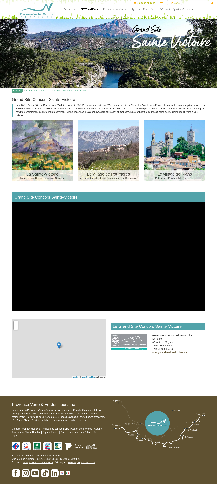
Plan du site (66, 432)
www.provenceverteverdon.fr (38, 462)
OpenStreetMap (88, 377)
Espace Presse (50, 432)
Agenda (143, 9)
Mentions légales (31, 428)
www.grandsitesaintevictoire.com (169, 352)
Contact (16, 428)
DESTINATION (89, 9)
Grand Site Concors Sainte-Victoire (68, 90)
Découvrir (69, 9)
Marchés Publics (83, 432)
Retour (17, 91)
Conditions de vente (81, 428)
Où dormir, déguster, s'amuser (176, 9)
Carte (175, 3)
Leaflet (75, 377)
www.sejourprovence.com (81, 462)
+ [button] (16, 323)
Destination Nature (36, 90)
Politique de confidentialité (55, 428)
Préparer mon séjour (115, 9)
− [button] (16, 327)
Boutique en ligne (144, 3)
